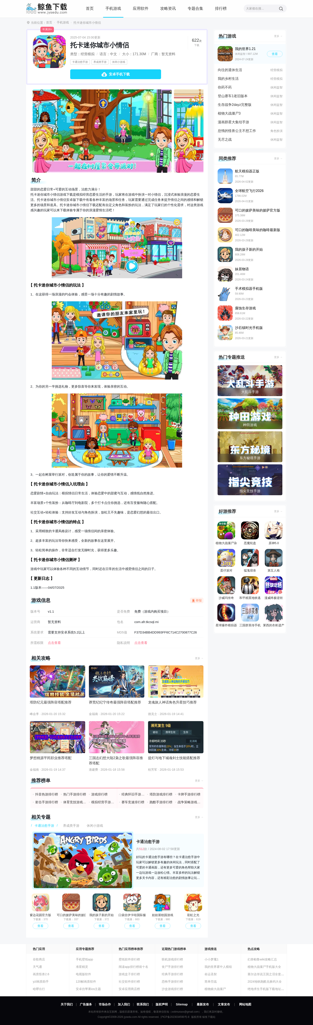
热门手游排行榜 (74, 794)
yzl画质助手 (41, 981)
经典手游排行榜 (172, 974)
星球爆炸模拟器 (226, 615)
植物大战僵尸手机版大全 (264, 966)
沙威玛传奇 (226, 588)
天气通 (37, 966)
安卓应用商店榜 (129, 989)
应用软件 (140, 8)
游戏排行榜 (99, 794)
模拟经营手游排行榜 (103, 802)
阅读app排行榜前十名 (133, 966)
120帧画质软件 (86, 981)
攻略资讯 (168, 8)
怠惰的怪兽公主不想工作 (237, 131)
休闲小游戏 (118, 61)
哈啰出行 (39, 989)
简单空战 (211, 981)
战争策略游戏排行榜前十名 (189, 802)
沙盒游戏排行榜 (172, 989)
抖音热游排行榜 (46, 794)
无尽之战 (225, 139)
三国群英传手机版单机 (250, 616)
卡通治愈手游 (80, 61)
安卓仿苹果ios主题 (88, 989)
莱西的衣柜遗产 (273, 615)
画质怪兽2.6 (41, 974)
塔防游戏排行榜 (161, 794)
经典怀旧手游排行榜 (133, 794)
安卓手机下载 (119, 74)
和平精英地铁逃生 (250, 589)
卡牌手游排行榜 (189, 794)
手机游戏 (113, 8)
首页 (90, 8)
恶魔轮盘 (250, 533)
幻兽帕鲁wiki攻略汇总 (262, 959)
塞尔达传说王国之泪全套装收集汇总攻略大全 (278, 974)
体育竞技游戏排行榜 (75, 802)
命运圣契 (211, 974)
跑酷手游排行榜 (161, 802)
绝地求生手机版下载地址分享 (267, 989)
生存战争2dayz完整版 (234, 105)
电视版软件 (83, 974)
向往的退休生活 (230, 70)
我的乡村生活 (228, 78)
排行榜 (221, 8)
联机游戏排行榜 (172, 959)
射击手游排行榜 (46, 802)
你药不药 (225, 87)
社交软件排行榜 (129, 981)
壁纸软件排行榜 (129, 959)
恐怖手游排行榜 (172, 981)
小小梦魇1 (211, 959)
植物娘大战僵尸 (215, 989)
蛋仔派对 (226, 560)
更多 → (199, 658)
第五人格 (274, 560)
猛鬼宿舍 (250, 560)
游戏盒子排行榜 (129, 974)
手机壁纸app (84, 959)
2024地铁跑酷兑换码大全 (265, 981)
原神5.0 (274, 533)
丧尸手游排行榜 (172, 966)
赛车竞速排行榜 (133, 802)
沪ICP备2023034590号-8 (174, 1016)
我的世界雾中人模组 (218, 966)
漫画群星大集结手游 (233, 122)
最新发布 (203, 1004)
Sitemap (182, 1004)
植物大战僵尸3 (229, 113)
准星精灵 (82, 966)
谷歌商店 (39, 959)
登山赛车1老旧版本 (233, 96)
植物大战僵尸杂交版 (226, 534)
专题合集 (195, 8)
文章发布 (224, 1004)
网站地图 (245, 1004)
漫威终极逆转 (274, 588)
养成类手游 (100, 61)
